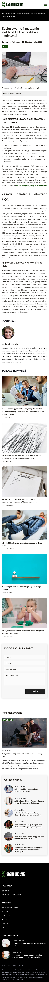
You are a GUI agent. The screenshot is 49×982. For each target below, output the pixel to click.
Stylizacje (6, 915)
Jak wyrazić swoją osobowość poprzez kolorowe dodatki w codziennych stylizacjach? (28, 850)
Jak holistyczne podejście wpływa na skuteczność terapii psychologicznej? (28, 826)
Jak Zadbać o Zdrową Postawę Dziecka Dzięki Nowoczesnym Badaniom (29, 802)
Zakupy (5, 923)
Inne (5, 47)
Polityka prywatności (11, 895)
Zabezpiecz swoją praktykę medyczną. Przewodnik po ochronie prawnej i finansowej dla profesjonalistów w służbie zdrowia (23, 411)
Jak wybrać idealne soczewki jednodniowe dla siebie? (29, 944)
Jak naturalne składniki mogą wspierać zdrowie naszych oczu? (29, 838)
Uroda (4, 919)
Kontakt (5, 891)
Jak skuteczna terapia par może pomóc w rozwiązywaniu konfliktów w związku (27, 956)
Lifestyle (5, 912)
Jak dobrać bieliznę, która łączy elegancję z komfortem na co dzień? (27, 814)
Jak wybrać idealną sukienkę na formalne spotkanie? (26, 790)
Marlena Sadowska (12, 42)
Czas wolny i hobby (10, 908)
